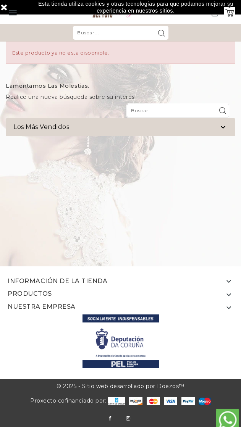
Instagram (128, 418)
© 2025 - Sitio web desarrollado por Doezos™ (120, 386)
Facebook (109, 418)
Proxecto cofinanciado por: (77, 400)
